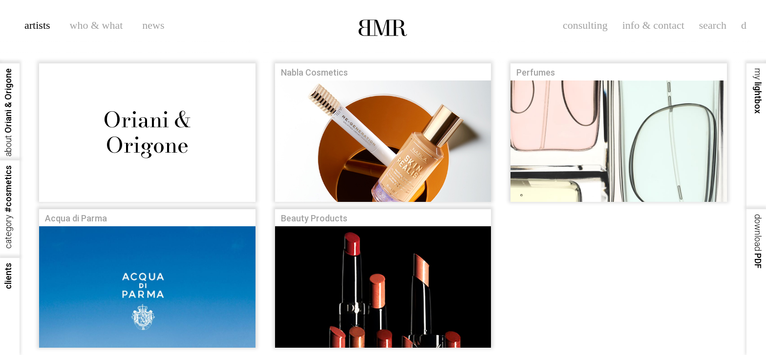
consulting (585, 25)
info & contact (653, 25)
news (153, 25)
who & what (96, 25)
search (712, 25)
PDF (758, 241)
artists (37, 25)
